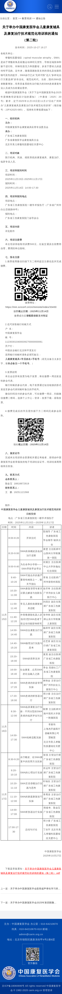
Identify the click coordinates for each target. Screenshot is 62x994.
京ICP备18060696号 (13, 986)
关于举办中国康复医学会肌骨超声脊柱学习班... (35, 888)
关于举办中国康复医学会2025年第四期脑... (33, 902)
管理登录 (47, 990)
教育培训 (26, 18)
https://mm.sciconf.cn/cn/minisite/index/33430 (30, 307)
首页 (15, 18)
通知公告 (41, 18)
